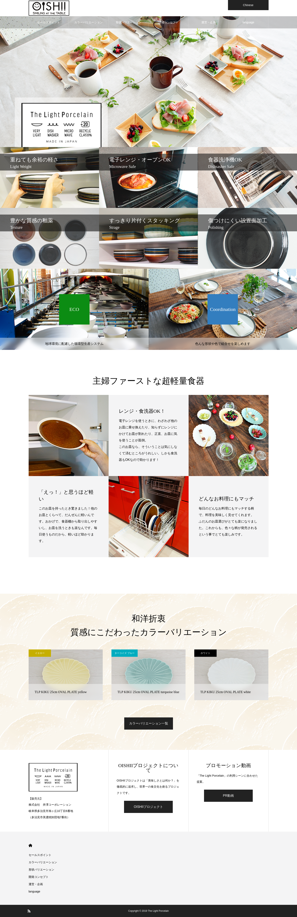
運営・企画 (208, 22)
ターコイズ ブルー (124, 653)
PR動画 (228, 795)
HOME (30, 845)
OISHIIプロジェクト (148, 806)
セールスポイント (48, 22)
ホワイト (205, 653)
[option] (148, 73)
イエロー (40, 653)
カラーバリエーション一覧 (148, 723)
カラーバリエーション (88, 22)
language (248, 22)
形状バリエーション (128, 22)
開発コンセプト (168, 22)
